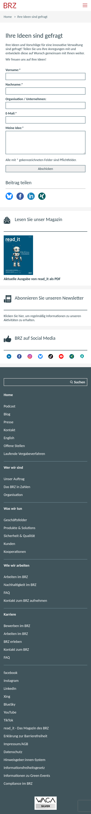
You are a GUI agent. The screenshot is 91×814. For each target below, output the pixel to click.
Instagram (11, 680)
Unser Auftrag (14, 479)
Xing (42, 196)
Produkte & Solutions (19, 528)
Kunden (9, 543)
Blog (7, 414)
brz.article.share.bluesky (9, 196)
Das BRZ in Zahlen (17, 487)
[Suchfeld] (45, 382)
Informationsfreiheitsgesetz (24, 767)
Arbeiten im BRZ (16, 577)
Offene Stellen (14, 446)
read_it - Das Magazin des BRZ (26, 728)
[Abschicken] (45, 168)
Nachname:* (14, 84)
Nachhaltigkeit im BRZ (20, 584)
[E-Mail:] (45, 119)
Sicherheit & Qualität (19, 536)
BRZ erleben (13, 641)
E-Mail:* (11, 113)
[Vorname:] (45, 76)
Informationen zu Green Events (27, 775)
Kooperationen (15, 551)
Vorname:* (13, 70)
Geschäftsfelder (15, 520)
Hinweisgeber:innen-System (24, 760)
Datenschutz (13, 752)
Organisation (13, 494)
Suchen (79, 382)
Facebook (20, 196)
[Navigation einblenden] (85, 5)
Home (8, 17)
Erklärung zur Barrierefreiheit (25, 736)
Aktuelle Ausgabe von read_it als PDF (32, 279)
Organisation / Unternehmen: (26, 99)
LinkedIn (31, 196)
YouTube (10, 712)
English (9, 438)
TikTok (8, 720)
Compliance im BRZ (18, 783)
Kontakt (9, 430)
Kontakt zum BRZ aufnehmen (25, 600)
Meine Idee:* (15, 128)
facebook (10, 672)
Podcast (9, 406)
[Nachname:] (45, 91)
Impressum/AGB (16, 744)
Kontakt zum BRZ (16, 649)
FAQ (7, 592)
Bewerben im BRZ (17, 626)
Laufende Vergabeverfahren (24, 453)
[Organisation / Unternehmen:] (45, 105)
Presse (8, 422)
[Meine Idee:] (45, 142)
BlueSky (9, 704)
